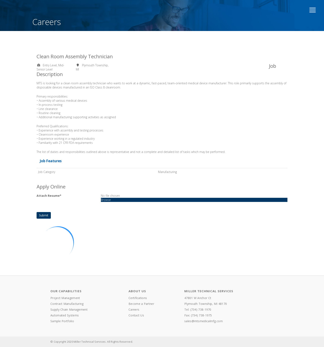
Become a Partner (141, 304)
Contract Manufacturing (67, 304)
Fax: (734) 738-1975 (198, 315)
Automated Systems (64, 315)
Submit (43, 215)
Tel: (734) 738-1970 (197, 309)
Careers (134, 309)
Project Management (65, 298)
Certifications (138, 298)
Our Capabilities (66, 291)
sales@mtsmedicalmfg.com (203, 321)
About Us (137, 291)
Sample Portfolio (62, 321)
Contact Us (136, 315)
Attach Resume (49, 196)
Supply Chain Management (69, 309)
